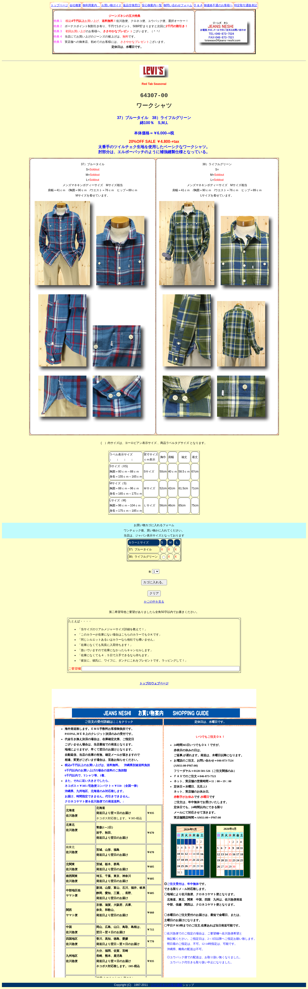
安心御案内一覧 (152, 5)
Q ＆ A (198, 5)
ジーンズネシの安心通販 (166, 985)
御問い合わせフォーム (177, 5)
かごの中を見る (154, 601)
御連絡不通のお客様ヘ (218, 5)
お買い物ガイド (111, 5)
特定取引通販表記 (245, 5)
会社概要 (75, 5)
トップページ (59, 5)
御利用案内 (91, 5)
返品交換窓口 (131, 5)
